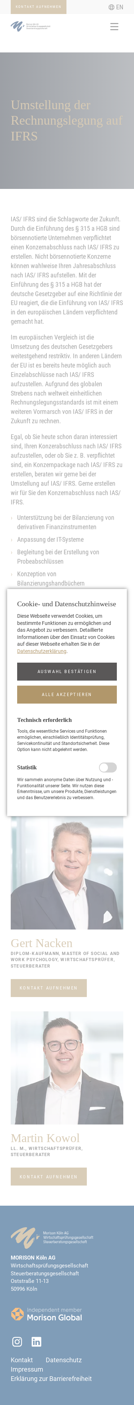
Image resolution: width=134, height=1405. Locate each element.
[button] (67, 672)
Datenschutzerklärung (41, 651)
